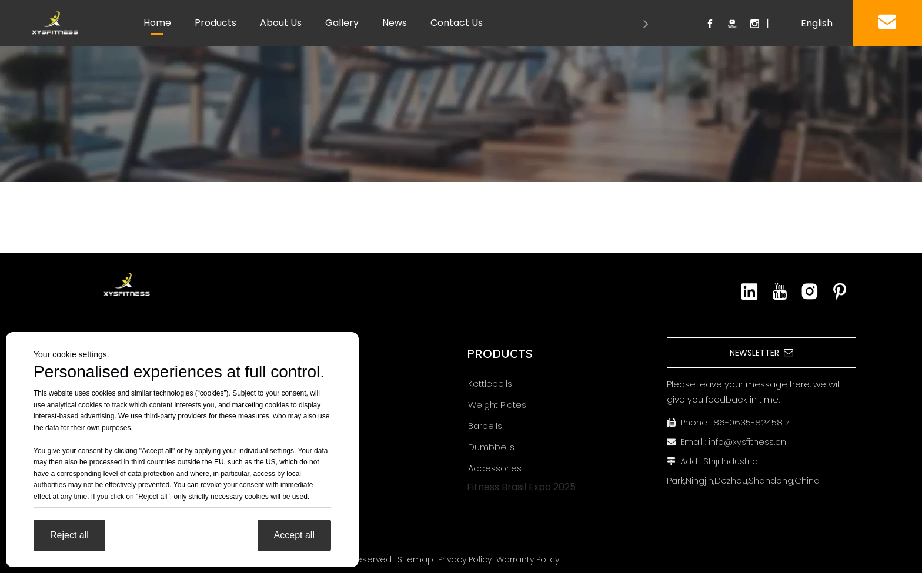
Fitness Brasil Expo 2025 (521, 487)
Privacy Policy (465, 559)
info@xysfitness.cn (747, 441)
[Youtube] (779, 291)
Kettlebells (490, 383)
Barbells (485, 426)
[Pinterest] (839, 291)
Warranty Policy (527, 559)
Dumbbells (491, 447)
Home (157, 22)
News (394, 22)
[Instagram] (809, 291)
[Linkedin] (749, 291)
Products (215, 22)
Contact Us (456, 22)
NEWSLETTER (761, 352)
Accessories (495, 468)
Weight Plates (497, 404)
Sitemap (415, 559)
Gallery (342, 22)
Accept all (294, 535)
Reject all (69, 535)
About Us (281, 22)
